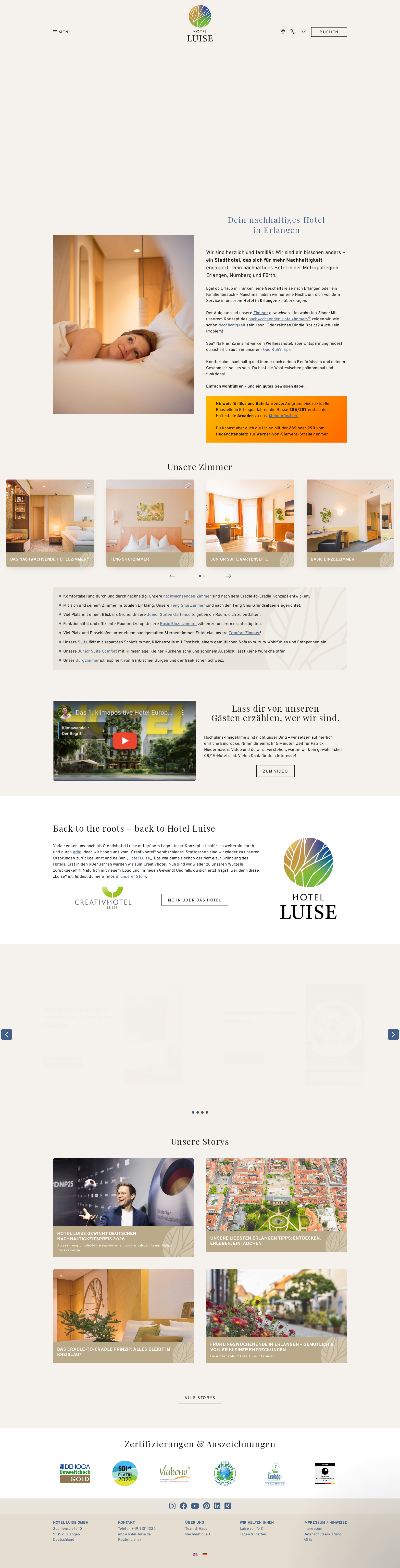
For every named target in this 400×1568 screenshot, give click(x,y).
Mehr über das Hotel (195, 900)
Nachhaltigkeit (231, 325)
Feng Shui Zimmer (188, 605)
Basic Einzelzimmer (178, 624)
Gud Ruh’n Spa (277, 349)
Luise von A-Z (251, 1528)
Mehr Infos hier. (283, 416)
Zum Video (275, 771)
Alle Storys (200, 1398)
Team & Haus (196, 1528)
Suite (83, 642)
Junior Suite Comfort (97, 651)
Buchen (329, 32)
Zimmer (260, 313)
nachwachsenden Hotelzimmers (279, 319)
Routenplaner (129, 1539)
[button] (171, 576)
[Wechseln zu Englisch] (195, 1554)
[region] (200, 1034)
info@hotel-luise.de (134, 1534)
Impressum (313, 1528)
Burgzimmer (87, 660)
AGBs (308, 1539)
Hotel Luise (200, 23)
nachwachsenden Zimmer (187, 596)
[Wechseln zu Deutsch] (205, 1554)
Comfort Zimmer (244, 633)
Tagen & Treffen (253, 1534)
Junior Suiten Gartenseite (171, 614)
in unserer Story (131, 876)
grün (77, 852)
